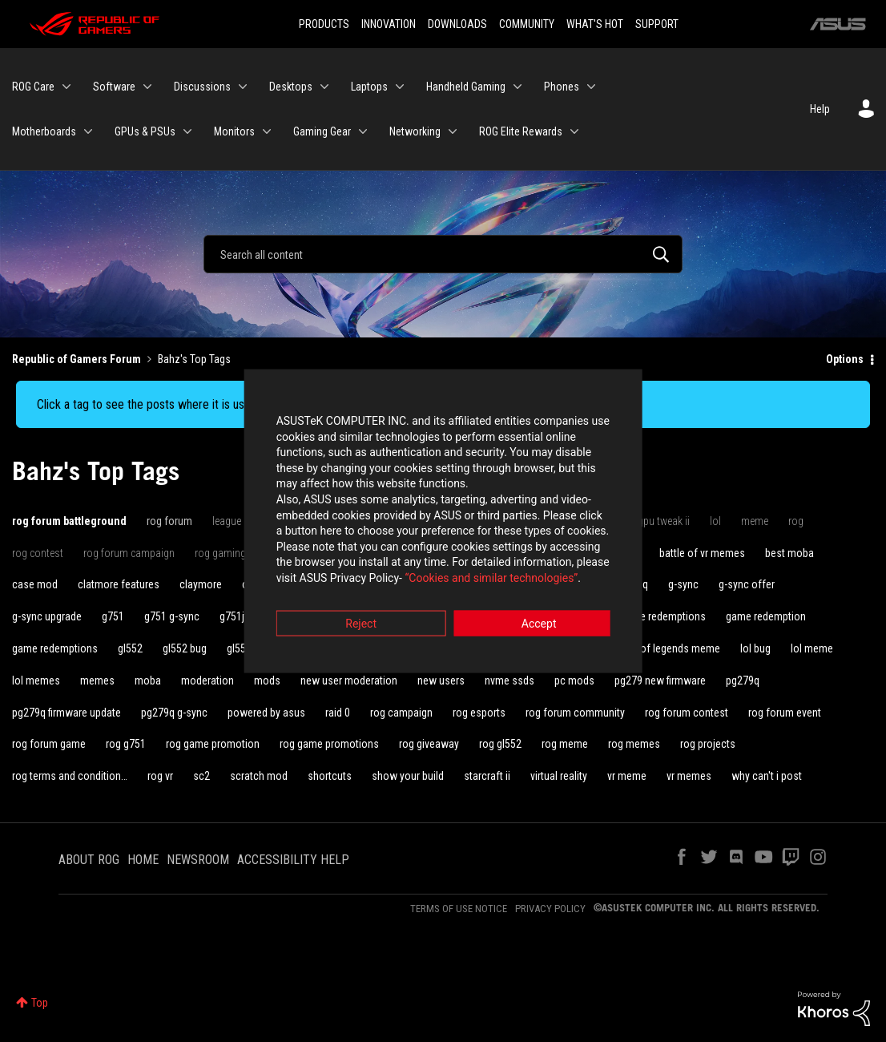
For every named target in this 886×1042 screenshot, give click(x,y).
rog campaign (401, 712)
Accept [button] (532, 610)
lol (715, 521)
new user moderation (348, 680)
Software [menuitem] (114, 86)
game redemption (766, 616)
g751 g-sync (171, 616)
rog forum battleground (69, 521)
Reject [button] (354, 610)
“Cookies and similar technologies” (338, 564)
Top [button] (39, 1002)
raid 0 (337, 712)
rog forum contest (686, 712)
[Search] (443, 254)
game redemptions (55, 648)
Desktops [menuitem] (290, 86)
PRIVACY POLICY (550, 909)
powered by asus (266, 712)
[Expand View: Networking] (453, 131)
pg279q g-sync (174, 712)
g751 (113, 616)
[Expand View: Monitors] (267, 131)
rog (795, 521)
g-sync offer (747, 584)
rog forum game (49, 743)
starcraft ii (487, 775)
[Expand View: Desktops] (324, 86)
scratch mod (259, 775)
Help (820, 109)
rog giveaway (429, 743)
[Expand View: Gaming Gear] (363, 131)
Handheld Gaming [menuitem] (465, 86)
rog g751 (126, 743)
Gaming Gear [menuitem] (322, 131)
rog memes (634, 743)
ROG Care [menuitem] (33, 86)
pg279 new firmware (660, 680)
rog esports (479, 712)
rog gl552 (500, 743)
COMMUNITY (526, 24)
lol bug (755, 648)
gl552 (130, 648)
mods (267, 680)
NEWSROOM (198, 859)
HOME (143, 859)
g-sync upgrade (47, 616)
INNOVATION (388, 24)
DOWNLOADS (457, 24)
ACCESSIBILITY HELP (293, 859)
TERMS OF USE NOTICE (458, 909)
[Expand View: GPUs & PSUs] (187, 131)
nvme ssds (509, 680)
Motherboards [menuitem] (44, 131)
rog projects (707, 743)
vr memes (689, 775)
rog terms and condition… (69, 775)
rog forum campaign (129, 553)
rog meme (565, 743)
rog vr (160, 775)
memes (97, 680)
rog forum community (575, 712)
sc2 (201, 775)
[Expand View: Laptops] (400, 86)
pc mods (574, 680)
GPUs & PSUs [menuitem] (145, 131)
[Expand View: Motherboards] (88, 131)
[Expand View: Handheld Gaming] (517, 86)
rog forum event (784, 712)
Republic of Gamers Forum (76, 359)
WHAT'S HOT (594, 24)
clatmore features (118, 584)
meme (754, 521)
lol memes (36, 680)
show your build (408, 775)
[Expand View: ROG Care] (66, 86)
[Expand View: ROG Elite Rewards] (574, 131)
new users (441, 680)
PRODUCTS (324, 24)
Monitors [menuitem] (234, 131)
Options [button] (845, 359)
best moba (789, 553)
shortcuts (330, 775)
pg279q (742, 680)
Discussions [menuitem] (202, 86)
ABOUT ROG (88, 859)
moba (148, 680)
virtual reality (558, 775)
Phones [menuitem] (561, 86)
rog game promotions (329, 743)
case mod (35, 584)
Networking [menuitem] (415, 131)
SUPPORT (657, 24)
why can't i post (766, 775)
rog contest (37, 553)
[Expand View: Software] (147, 86)
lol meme (812, 648)
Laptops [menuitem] (369, 86)
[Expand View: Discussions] (243, 86)
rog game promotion (213, 743)
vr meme (626, 775)
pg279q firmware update (66, 712)
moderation (207, 680)
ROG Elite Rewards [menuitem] (520, 131)
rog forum (169, 521)
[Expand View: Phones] (591, 86)
